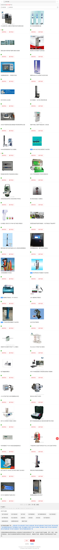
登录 (27, 540)
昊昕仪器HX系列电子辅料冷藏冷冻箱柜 (10, 50)
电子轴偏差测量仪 (5, 371)
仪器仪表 (23, 517)
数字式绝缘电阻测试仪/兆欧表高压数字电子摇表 (42, 421)
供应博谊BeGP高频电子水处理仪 (41, 272)
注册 (32, 540)
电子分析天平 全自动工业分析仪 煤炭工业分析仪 (12, 470)
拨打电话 (11, 32)
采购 (57, 438)
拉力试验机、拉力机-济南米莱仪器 (38, 100)
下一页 (33, 504)
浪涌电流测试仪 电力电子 (36, 495)
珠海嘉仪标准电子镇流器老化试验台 (9, 174)
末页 (37, 504)
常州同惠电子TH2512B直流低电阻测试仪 (11, 445)
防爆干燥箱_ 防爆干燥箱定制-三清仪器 (39, 124)
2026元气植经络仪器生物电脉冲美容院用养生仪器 (13, 124)
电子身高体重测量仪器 (35, 26)
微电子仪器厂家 (45, 527)
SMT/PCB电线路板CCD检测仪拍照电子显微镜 (41, 371)
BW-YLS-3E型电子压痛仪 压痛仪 (8, 421)
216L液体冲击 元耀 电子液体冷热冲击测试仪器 (12, 26)
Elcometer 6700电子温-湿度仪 (37, 347)
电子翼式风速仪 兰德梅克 (36, 198)
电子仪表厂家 (49, 525)
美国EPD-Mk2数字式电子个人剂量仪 (9, 347)
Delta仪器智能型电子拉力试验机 (8, 149)
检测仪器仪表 (5, 521)
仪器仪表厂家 (16, 525)
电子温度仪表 (47, 517)
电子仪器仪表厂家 (41, 525)
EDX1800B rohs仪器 (5, 100)
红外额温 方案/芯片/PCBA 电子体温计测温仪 (11, 223)
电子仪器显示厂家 (16, 529)
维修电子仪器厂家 (18, 527)
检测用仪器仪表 (14, 521)
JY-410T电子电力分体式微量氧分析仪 (10, 396)
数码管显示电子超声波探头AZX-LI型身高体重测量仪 (13, 248)
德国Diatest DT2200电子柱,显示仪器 (39, 75)
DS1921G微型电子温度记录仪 (8, 495)
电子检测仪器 (31, 514)
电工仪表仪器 (52, 514)
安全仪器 (38, 517)
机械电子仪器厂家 (28, 527)
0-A (1, 508)
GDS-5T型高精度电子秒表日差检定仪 (39, 174)
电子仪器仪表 (14, 514)
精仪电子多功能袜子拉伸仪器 (37, 50)
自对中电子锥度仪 (34, 322)
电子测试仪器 (5, 517)
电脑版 (32, 544)
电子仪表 (23, 514)
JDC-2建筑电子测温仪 (35, 297)
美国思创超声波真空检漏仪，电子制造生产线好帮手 (42, 223)
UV (27, 508)
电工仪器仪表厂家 (31, 525)
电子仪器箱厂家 (37, 527)
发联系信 (4, 32)
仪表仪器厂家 (23, 525)
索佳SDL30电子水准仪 (35, 396)
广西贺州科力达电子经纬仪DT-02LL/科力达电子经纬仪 (43, 445)
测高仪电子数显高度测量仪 (36, 470)
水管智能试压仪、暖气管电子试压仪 (39, 248)
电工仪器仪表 (14, 517)
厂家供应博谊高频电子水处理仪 (11, 322)
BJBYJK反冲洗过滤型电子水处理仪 (41, 149)
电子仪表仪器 (5, 514)
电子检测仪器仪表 (42, 514)
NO (18, 508)
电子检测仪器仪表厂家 (27, 529)
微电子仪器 (24, 521)
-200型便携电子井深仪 (6, 272)
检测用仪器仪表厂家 (8, 527)
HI (11, 508)
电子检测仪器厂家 (7, 529)
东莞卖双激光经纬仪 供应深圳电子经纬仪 (11, 198)
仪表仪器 (30, 517)
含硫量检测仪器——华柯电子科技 (9, 75)
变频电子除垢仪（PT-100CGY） (11, 297)
